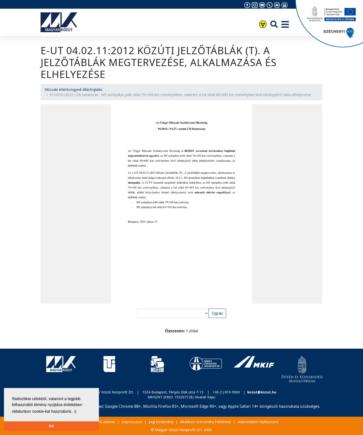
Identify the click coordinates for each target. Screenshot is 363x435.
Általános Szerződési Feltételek (205, 421)
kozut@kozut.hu (261, 392)
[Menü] (285, 24)
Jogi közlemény (161, 421)
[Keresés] (274, 24)
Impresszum (132, 421)
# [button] (75, 411)
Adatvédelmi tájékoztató (258, 421)
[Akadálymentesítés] (263, 25)
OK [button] (51, 426)
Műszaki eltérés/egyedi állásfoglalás (73, 89)
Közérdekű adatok (100, 421)
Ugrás (217, 313)
